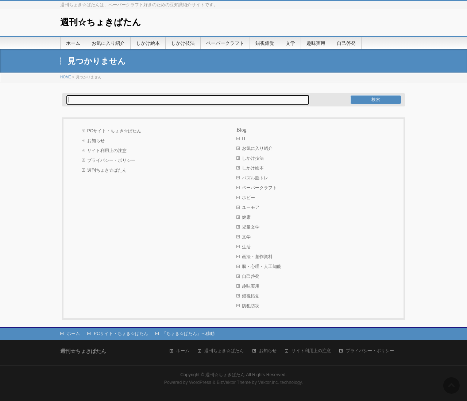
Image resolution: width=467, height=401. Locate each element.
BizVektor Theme (234, 382)
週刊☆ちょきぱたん (100, 22)
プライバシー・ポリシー (111, 160)
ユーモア (250, 207)
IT (244, 138)
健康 (246, 217)
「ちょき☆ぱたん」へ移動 (188, 333)
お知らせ (96, 140)
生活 (246, 246)
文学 (246, 237)
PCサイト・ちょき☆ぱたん (114, 130)
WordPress (200, 382)
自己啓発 (250, 276)
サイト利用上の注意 (107, 150)
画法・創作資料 (257, 256)
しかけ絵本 (253, 168)
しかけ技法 (253, 158)
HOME (65, 77)
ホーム (73, 333)
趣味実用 (250, 286)
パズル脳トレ (255, 177)
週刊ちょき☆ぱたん (107, 170)
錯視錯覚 (250, 296)
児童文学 (250, 227)
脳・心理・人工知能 (261, 266)
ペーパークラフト (259, 187)
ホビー (248, 197)
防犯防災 (250, 305)
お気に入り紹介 (257, 148)
